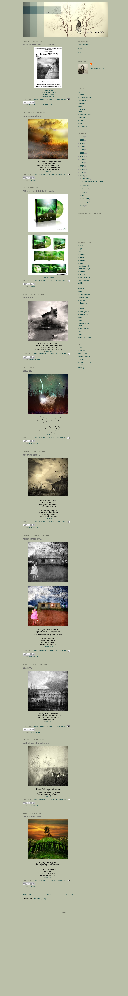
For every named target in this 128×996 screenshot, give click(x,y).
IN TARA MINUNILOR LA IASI (38, 44)
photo (80, 48)
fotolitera (81, 289)
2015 (82, 156)
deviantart (81, 274)
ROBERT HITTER (84, 362)
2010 (82, 173)
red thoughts (82, 126)
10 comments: (61, 651)
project (80, 123)
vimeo (80, 332)
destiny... (27, 668)
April (84, 195)
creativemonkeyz (84, 269)
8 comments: (61, 280)
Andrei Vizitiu (49, 171)
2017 (82, 150)
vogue (80, 334)
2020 (82, 140)
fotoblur (80, 283)
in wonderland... (47, 105)
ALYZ (80, 348)
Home (49, 894)
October (85, 186)
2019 (82, 143)
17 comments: (61, 522)
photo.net (81, 309)
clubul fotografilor (84, 266)
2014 (82, 159)
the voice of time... (33, 816)
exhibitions (34, 105)
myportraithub (83, 297)
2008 (82, 206)
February (85, 199)
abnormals (81, 255)
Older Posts (70, 894)
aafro (80, 252)
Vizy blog (81, 368)
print (79, 53)
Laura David (82, 359)
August (85, 189)
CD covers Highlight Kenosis (38, 191)
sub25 (80, 320)
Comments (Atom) (39, 899)
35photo (81, 246)
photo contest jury (84, 115)
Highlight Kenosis (48, 277)
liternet (80, 292)
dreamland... (29, 297)
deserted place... (32, 455)
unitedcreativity (83, 329)
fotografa (81, 286)
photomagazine (83, 312)
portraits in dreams (84, 98)
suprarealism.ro (83, 323)
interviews (81, 109)
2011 (82, 169)
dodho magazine (84, 277)
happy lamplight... (32, 539)
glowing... (28, 371)
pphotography (83, 314)
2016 (82, 153)
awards (80, 106)
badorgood (82, 260)
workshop (81, 117)
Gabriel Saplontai (84, 356)
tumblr (80, 326)
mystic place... (35, 180)
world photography (84, 337)
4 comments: (61, 99)
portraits (81, 120)
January (85, 202)
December (86, 179)
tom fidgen (81, 365)
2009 (82, 176)
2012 (82, 166)
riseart (80, 317)
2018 (82, 146)
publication (82, 95)
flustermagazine (83, 280)
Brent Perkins (83, 353)
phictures (81, 306)
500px (80, 249)
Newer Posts (27, 894)
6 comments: (61, 726)
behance (81, 263)
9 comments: (61, 354)
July (84, 192)
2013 (82, 163)
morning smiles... (32, 116)
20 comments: (61, 174)
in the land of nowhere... (36, 743)
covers (32, 286)
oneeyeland (82, 300)
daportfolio (81, 272)
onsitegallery (82, 303)
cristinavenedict (83, 44)
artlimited (81, 257)
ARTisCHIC (82, 351)
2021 (82, 137)
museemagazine (84, 294)
